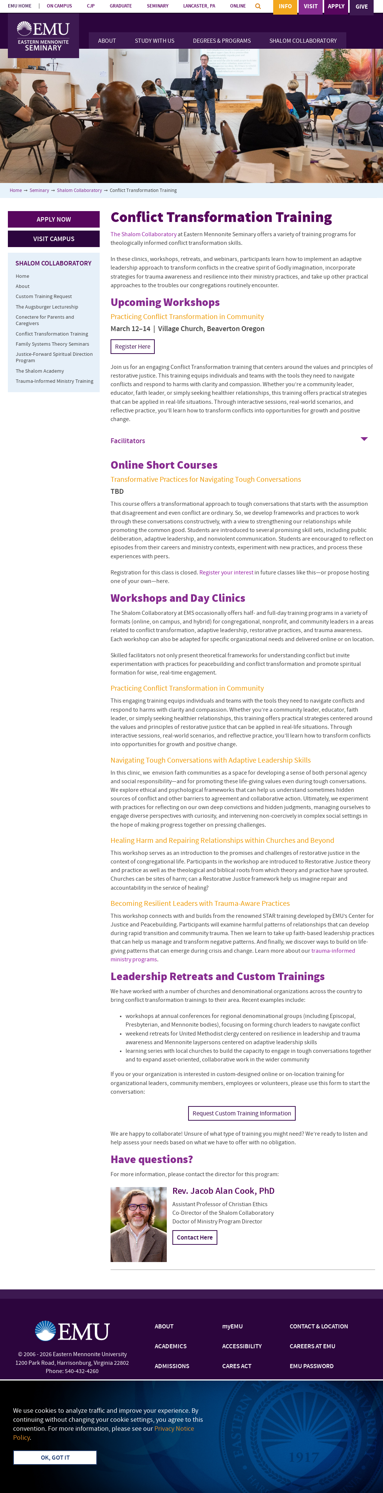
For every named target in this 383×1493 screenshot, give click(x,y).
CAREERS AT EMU (312, 1346)
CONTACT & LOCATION (319, 1327)
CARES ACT (236, 1366)
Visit (311, 7)
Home (16, 190)
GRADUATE (121, 6)
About (107, 41)
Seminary (39, 190)
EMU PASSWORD (312, 1366)
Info (285, 7)
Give (362, 7)
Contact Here (195, 1238)
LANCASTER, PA (199, 6)
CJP (91, 6)
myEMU (232, 1327)
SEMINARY (157, 6)
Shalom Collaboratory (303, 41)
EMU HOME (19, 6)
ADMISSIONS (172, 1366)
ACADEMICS (171, 1346)
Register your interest (226, 573)
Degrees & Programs (222, 41)
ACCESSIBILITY (242, 1346)
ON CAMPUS (59, 6)
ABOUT (164, 1327)
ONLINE (238, 6)
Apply (336, 7)
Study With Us (154, 41)
